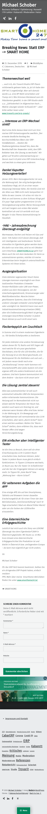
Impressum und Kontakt (16, 718)
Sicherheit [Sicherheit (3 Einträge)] (32, 765)
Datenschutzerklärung (18, 793)
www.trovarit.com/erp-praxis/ (15, 113)
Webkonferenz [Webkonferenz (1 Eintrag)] (39, 769)
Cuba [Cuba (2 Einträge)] (35, 736)
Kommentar (8, 621)
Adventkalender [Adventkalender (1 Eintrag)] (11, 732)
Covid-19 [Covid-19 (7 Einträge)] (28, 735)
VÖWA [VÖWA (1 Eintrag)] (31, 769)
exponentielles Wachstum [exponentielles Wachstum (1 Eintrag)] (10, 746)
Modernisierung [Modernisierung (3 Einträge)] (8, 760)
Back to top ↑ (35, 793)
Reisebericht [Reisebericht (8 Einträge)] (8, 764)
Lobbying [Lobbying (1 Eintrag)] (26, 751)
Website (6, 656)
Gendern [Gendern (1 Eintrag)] (22, 746)
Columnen (9, 66)
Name (6, 633)
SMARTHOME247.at (25, 251)
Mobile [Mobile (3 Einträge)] (18, 756)
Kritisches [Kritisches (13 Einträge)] (16, 750)
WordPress (39, 790)
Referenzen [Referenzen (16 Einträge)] (23, 760)
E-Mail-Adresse (9, 644)
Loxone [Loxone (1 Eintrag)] (32, 751)
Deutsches (20, 66)
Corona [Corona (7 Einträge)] (19, 735)
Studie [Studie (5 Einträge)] (14, 769)
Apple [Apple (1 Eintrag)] (33, 732)
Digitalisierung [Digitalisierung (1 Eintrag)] (17, 741)
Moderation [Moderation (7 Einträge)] (28, 755)
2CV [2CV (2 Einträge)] (3, 732)
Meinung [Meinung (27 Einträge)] (8, 755)
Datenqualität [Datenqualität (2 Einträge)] (7, 741)
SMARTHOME (11, 589)
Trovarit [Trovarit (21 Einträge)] (23, 769)
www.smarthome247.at (27, 580)
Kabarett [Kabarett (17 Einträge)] (36, 746)
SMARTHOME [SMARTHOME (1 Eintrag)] (6, 769)
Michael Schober (19, 5)
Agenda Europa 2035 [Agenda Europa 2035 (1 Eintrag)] (23, 732)
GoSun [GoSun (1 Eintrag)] (28, 746)
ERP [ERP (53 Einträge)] (26, 741)
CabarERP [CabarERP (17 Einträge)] (8, 735)
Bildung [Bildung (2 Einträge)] (39, 732)
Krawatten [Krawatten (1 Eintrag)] (5, 751)
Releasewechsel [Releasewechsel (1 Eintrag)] (22, 765)
